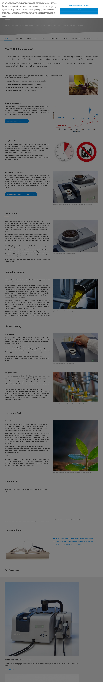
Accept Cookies (78, 13)
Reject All (79, 9)
